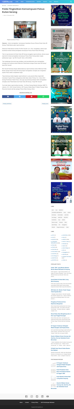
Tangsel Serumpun (60, 227)
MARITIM (60, 217)
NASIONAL (54, 219)
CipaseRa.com (40, 407)
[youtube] (47, 397)
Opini (66, 222)
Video (67, 227)
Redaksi (56, 1)
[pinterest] (31, 96)
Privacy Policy (34, 402)
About (21, 402)
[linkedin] (42, 397)
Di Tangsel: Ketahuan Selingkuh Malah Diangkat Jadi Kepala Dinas (64, 364)
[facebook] (8, 96)
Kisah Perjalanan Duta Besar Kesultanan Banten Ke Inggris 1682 (63, 371)
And (56, 210)
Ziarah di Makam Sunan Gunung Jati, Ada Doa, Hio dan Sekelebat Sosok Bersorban (61, 338)
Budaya (45, 1)
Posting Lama (45, 103)
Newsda (61, 222)
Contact (27, 402)
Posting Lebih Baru (7, 103)
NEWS (63, 219)
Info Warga (54, 217)
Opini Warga (54, 224)
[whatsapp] (43, 96)
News (22, 1)
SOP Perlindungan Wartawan (47, 402)
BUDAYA (61, 210)
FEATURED (60, 214)
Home (17, 1)
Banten (39, 1)
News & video (54, 222)
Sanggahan (64, 224)
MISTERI (66, 217)
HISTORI (66, 214)
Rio (59, 224)
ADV (53, 210)
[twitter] (20, 96)
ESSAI (69, 212)
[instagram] (31, 397)
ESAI (65, 212)
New (59, 219)
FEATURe (54, 214)
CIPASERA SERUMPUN (57, 212)
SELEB (53, 227)
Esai (50, 1)
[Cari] (71, 2)
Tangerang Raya (30, 1)
